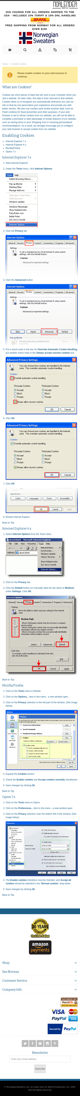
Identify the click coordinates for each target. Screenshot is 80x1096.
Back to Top (8, 522)
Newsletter (40, 1052)
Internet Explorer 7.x (16, 141)
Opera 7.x (11, 151)
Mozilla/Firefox (13, 148)
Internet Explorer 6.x (16, 144)
